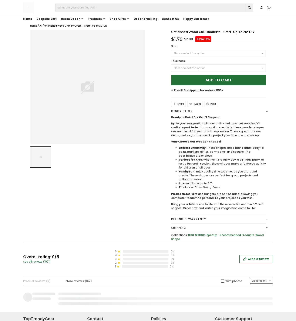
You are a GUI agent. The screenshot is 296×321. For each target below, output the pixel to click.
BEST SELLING (196, 235)
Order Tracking (145, 19)
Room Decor (72, 19)
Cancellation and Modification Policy (176, 285)
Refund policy (160, 273)
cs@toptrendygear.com (107, 268)
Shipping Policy (161, 268)
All (40, 25)
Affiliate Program (227, 279)
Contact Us (170, 19)
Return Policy (160, 279)
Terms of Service (162, 262)
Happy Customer (196, 19)
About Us (221, 256)
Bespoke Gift (47, 19)
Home (27, 19)
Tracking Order (225, 273)
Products (96, 19)
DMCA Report (212, 308)
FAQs (218, 268)
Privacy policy (160, 256)
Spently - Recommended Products (230, 235)
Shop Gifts (119, 19)
